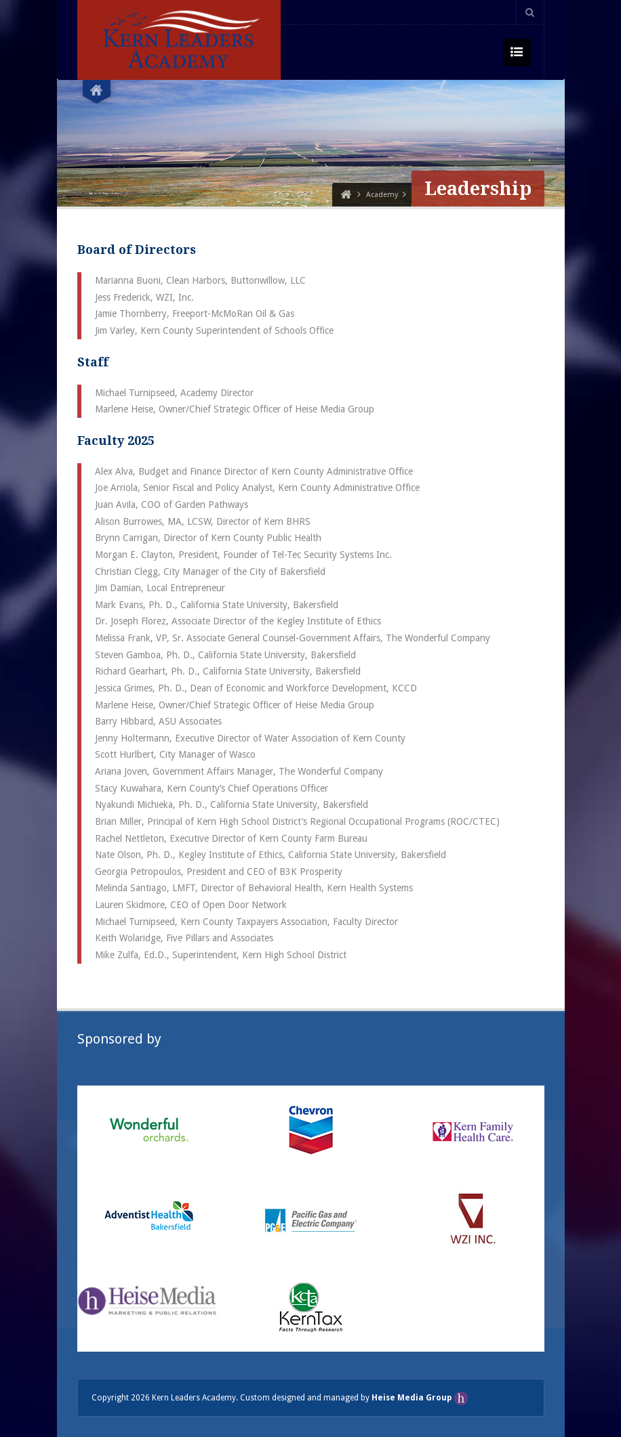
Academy (382, 194)
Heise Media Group (413, 1397)
